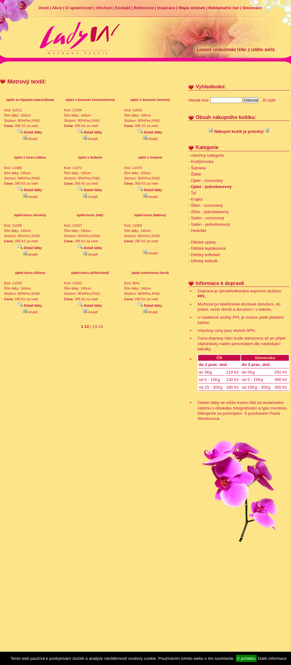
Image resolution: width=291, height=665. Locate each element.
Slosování (252, 8)
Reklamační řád (223, 8)
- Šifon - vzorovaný (205, 205)
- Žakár (195, 174)
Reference (144, 8)
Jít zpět (268, 100)
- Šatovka (197, 168)
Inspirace (166, 8)
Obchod (103, 8)
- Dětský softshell (204, 254)
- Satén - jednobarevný (209, 224)
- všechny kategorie (206, 155)
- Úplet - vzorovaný (205, 180)
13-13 (98, 326)
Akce (57, 8)
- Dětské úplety (202, 242)
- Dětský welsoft (202, 261)
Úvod (44, 8)
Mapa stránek (192, 8)
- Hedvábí (197, 230)
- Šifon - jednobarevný (208, 211)
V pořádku (246, 658)
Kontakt (122, 8)
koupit (30, 138)
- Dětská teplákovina (207, 248)
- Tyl (192, 192)
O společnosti (79, 8)
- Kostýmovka (200, 161)
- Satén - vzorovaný (206, 218)
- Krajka (195, 199)
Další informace (272, 658)
